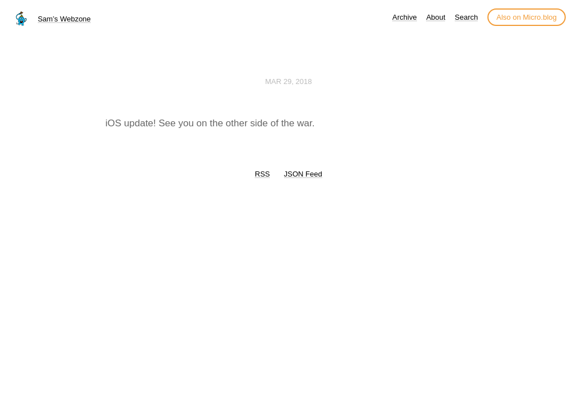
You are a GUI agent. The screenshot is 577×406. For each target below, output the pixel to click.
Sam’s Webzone (64, 19)
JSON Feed (303, 174)
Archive (404, 17)
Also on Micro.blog (526, 17)
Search (466, 17)
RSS (262, 174)
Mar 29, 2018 (288, 81)
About (435, 17)
